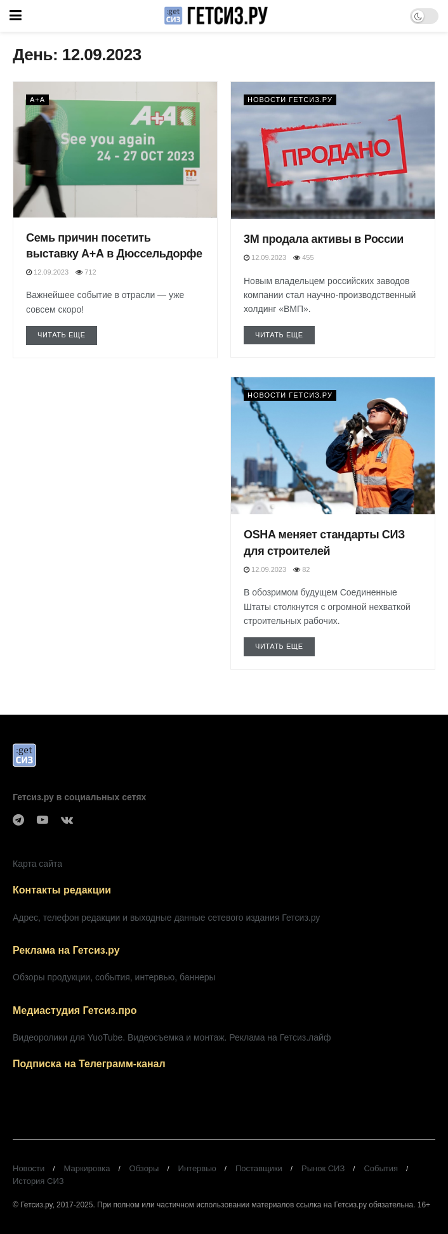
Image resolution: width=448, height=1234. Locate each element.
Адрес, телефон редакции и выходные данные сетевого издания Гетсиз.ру (166, 918)
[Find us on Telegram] (18, 820)
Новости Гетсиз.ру (290, 99)
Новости (28, 1168)
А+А (37, 99)
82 (301, 569)
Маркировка (86, 1168)
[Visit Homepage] (215, 16)
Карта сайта (37, 864)
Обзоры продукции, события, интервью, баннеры (114, 977)
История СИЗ (38, 1181)
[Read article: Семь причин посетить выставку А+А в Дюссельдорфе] (115, 150)
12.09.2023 (47, 272)
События (381, 1168)
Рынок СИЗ (323, 1168)
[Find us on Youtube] (42, 820)
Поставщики (258, 1168)
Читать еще (67, 334)
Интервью (197, 1168)
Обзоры (144, 1168)
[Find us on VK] (67, 820)
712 (86, 272)
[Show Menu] (16, 16)
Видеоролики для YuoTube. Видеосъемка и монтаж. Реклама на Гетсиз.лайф (172, 1037)
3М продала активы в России (324, 239)
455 (303, 257)
